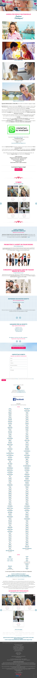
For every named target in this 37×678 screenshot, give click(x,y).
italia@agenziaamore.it (20, 390)
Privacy (17, 378)
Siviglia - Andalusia (10, 560)
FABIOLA (24, 198)
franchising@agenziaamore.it (21, 392)
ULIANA (12, 214)
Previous (17, 318)
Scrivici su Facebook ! (21, 579)
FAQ (9, 632)
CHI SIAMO (7, 632)
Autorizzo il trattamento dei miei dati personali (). (10, 378)
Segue (28, 237)
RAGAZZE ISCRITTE (22, 632)
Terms (33, 378)
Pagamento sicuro (19, 327)
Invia (4, 380)
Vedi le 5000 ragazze (18, 629)
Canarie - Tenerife (10, 558)
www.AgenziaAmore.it (32, 668)
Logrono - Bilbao (10, 559)
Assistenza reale (19, 331)
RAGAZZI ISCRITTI (27, 632)
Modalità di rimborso (18, 330)
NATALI (12, 198)
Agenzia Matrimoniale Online (18, 137)
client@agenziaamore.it (21, 391)
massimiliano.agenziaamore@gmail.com (18, 143)
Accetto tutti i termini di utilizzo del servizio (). (26, 378)
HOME (4, 632)
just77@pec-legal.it (18, 657)
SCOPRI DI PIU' (18, 169)
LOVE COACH (16, 632)
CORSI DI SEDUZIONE (18, 635)
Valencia (10, 557)
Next (20, 318)
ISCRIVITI (12, 632)
